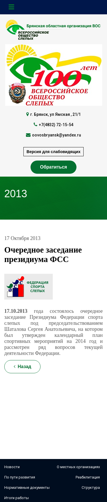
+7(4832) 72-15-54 (56, 124)
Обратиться (53, 167)
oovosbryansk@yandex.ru (56, 135)
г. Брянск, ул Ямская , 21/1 (55, 114)
